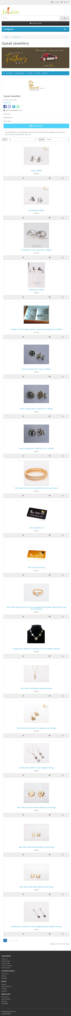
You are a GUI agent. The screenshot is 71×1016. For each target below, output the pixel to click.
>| (16, 940)
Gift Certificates (6, 986)
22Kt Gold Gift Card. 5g (36, 567)
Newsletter (5, 1004)
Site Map (4, 978)
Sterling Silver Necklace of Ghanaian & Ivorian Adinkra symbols (36, 649)
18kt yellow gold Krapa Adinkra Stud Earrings (36, 887)
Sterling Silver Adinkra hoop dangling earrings (36, 768)
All (3, 73)
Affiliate (4, 989)
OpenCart (13, 1011)
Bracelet (44, 73)
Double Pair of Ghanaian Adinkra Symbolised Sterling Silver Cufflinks (36, 329)
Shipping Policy (8, 117)
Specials (4, 991)
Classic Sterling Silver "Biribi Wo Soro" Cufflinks (36, 448)
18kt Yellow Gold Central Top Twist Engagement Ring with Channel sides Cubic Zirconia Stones (36, 608)
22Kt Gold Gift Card (36, 528)
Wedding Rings (19, 73)
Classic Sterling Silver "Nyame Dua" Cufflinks (36, 409)
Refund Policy (6, 961)
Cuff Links (30, 73)
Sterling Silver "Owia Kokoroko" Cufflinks (36, 250)
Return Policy (7, 121)
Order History (6, 999)
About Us (5, 959)
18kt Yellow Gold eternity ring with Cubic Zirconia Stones (36, 488)
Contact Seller (36, 126)
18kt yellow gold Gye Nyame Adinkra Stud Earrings (36, 807)
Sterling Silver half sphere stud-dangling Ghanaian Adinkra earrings (36, 926)
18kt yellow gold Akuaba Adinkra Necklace (36, 688)
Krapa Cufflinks (36, 170)
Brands (4, 984)
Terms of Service (7, 965)
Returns (4, 976)
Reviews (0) (6, 102)
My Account (5, 997)
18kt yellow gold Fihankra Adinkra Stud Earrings (36, 847)
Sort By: (41, 139)
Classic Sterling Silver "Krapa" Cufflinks (36, 369)
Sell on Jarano (6, 968)
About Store (6, 114)
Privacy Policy (6, 963)
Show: (5, 139)
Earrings (37, 73)
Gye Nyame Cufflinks (36, 210)
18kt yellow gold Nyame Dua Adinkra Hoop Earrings (36, 728)
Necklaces (10, 73)
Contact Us (5, 974)
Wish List (4, 1001)
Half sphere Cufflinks (36, 290)
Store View (17, 37)
